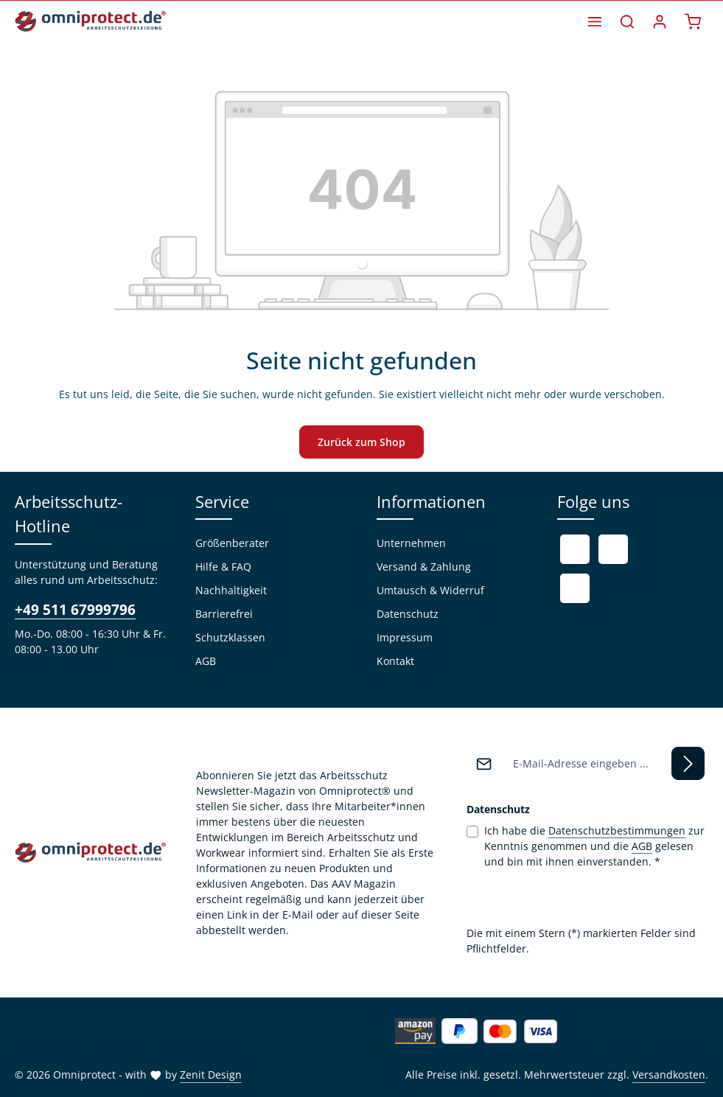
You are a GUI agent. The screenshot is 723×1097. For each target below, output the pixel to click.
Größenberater (232, 543)
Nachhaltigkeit (231, 590)
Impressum (405, 637)
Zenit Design (211, 1075)
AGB (205, 661)
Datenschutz (408, 614)
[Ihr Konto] (659, 21)
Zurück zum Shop (361, 442)
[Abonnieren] (688, 763)
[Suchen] (627, 21)
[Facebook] (575, 549)
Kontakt (395, 661)
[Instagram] (575, 588)
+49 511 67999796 (75, 609)
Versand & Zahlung (424, 567)
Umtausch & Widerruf (430, 590)
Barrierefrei (224, 614)
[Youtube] (613, 549)
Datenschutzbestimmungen (616, 830)
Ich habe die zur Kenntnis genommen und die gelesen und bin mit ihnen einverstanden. (594, 845)
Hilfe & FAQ (223, 567)
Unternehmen (411, 543)
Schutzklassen (230, 637)
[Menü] (595, 21)
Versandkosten (668, 1075)
